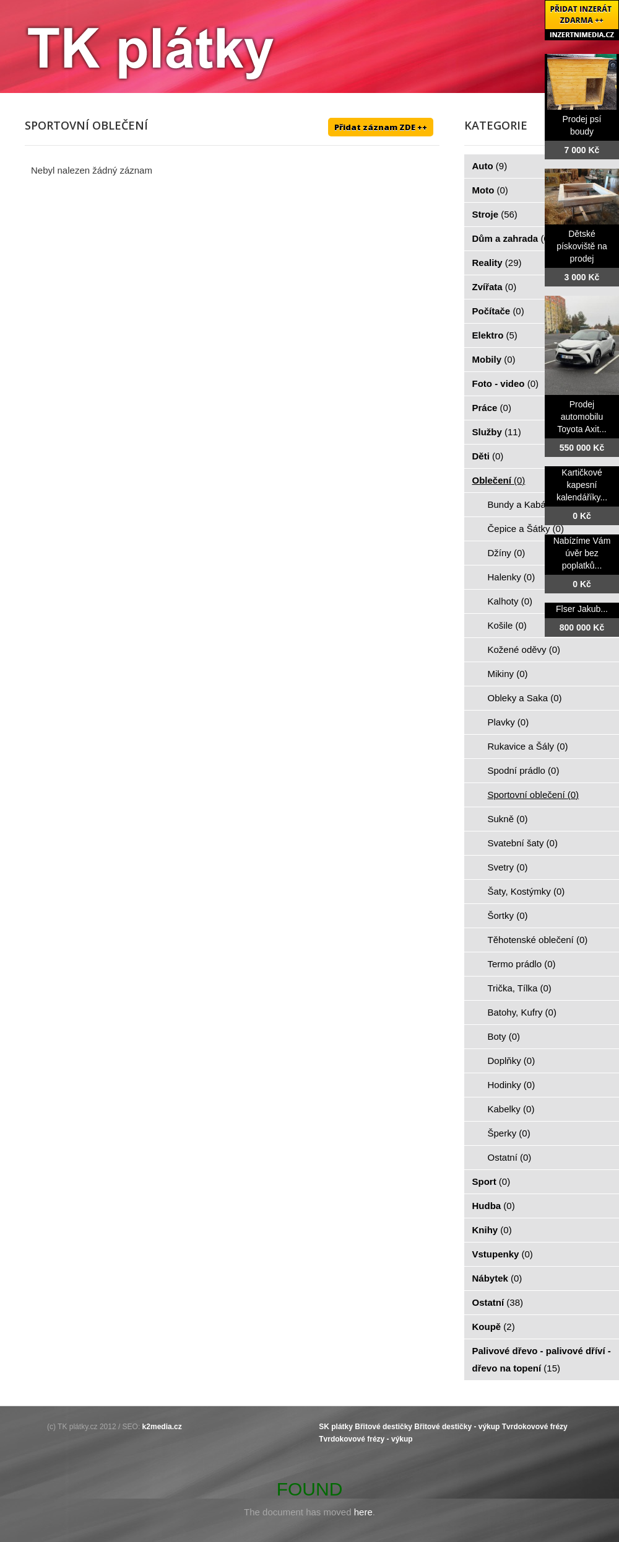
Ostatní (510, 1157)
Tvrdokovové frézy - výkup (365, 1439)
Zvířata (494, 286)
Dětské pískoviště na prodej (581, 246)
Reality (497, 262)
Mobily (494, 359)
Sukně (508, 818)
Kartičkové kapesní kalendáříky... (581, 484)
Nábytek (497, 1278)
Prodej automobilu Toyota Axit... (581, 416)
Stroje (494, 214)
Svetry (508, 867)
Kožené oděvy (524, 649)
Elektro (494, 335)
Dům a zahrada (512, 238)
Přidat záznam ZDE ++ (380, 127)
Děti (488, 456)
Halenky (511, 577)
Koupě (493, 1326)
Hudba (493, 1205)
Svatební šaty (523, 843)
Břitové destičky (383, 1426)
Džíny (507, 552)
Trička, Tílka (520, 988)
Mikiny (508, 673)
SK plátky (336, 1426)
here (363, 1512)
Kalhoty (510, 601)
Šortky (508, 915)
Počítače (498, 311)
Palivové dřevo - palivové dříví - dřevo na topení (541, 1359)
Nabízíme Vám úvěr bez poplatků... (582, 553)
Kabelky (511, 1109)
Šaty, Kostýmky (526, 891)
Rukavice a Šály (528, 746)
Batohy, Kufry (522, 1012)
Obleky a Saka (525, 698)
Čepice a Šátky (526, 528)
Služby (496, 432)
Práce (491, 407)
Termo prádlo (522, 964)
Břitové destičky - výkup (457, 1426)
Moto (490, 190)
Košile (507, 625)
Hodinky (511, 1084)
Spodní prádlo (524, 770)
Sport (491, 1181)
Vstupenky (502, 1254)
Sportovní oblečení (533, 794)
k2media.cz (162, 1426)
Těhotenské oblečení (538, 939)
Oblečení (499, 480)
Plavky (508, 722)
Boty (504, 1036)
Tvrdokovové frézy (535, 1426)
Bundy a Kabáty (527, 504)
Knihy (492, 1230)
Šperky (509, 1133)
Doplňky (511, 1060)
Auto (490, 166)
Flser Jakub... (582, 609)
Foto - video (505, 383)
